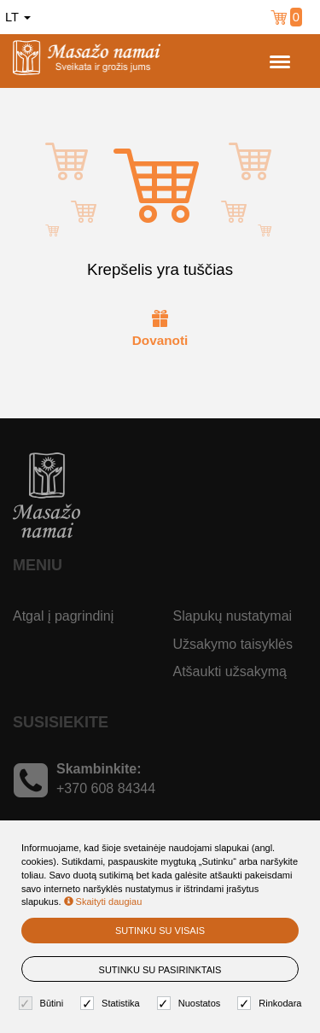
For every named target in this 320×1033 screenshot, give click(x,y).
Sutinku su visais (160, 930)
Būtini (43, 1003)
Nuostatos (191, 1003)
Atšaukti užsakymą (230, 671)
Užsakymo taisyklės (233, 644)
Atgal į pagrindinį (63, 616)
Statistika (112, 1003)
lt (18, 17)
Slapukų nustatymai (233, 616)
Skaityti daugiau (103, 901)
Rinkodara (271, 1003)
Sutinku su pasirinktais (160, 970)
